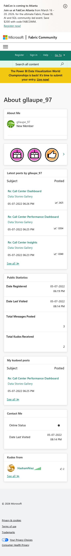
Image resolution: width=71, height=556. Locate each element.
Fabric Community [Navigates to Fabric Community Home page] (42, 37)
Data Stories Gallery (20, 196)
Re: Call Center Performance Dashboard (33, 217)
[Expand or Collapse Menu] (5, 47)
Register (19, 54)
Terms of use (9, 526)
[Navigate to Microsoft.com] (13, 37)
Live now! (43, 79)
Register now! (12, 26)
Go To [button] (58, 55)
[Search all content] (39, 64)
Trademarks (8, 532)
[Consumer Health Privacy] (35, 545)
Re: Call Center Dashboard (24, 191)
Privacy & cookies (11, 520)
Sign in (33, 54)
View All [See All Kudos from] (13, 476)
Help (45, 54)
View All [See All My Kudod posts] (13, 399)
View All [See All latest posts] (13, 263)
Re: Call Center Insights (22, 242)
